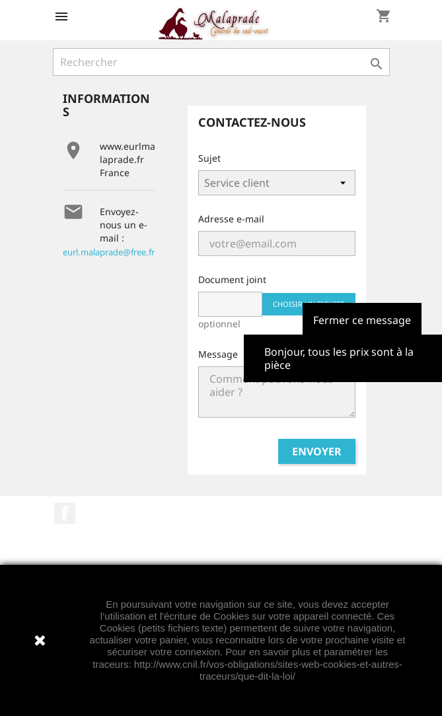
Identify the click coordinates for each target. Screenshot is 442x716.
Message (218, 354)
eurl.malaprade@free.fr (109, 252)
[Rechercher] (221, 62)
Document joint (232, 279)
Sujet (209, 158)
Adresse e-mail (231, 218)
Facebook (64, 513)
